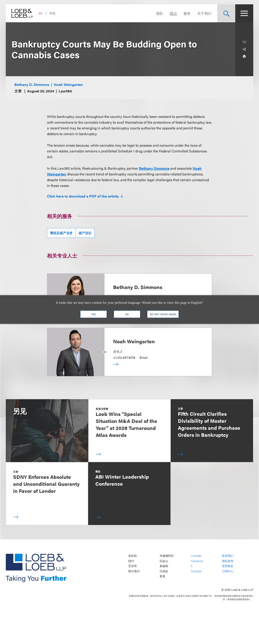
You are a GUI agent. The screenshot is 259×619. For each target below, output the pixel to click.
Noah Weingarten (68, 84)
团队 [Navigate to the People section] (159, 13)
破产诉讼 (85, 233)
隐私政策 (227, 561)
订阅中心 (227, 571)
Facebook (197, 561)
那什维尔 (134, 571)
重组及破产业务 (61, 233)
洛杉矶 (132, 556)
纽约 (131, 561)
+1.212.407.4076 (124, 357)
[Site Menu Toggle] (244, 13)
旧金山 (164, 561)
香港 (162, 576)
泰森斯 (164, 566)
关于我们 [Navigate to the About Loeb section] (204, 13)
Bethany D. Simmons (31, 84)
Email (143, 357)
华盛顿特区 (167, 556)
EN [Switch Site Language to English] (40, 13)
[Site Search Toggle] (226, 13)
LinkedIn (196, 556)
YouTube (196, 571)
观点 (173, 13)
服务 (187, 13)
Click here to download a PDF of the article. (83, 196)
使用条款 (227, 566)
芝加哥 (132, 566)
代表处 (164, 571)
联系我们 (227, 556)
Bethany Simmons (154, 168)
